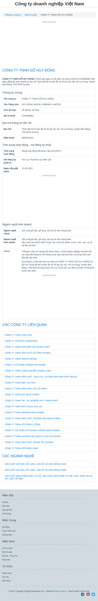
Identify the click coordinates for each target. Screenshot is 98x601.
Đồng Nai (6, 560)
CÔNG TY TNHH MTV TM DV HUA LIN (23, 406)
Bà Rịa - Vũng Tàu (9, 556)
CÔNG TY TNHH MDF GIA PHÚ (20, 382)
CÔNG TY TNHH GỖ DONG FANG (21, 448)
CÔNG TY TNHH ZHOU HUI (18, 335)
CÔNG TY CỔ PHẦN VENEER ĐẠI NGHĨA (25, 365)
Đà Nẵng (6, 527)
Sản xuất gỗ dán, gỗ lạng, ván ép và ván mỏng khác (36, 464)
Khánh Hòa (6, 573)
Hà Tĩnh (5, 577)
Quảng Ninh (7, 510)
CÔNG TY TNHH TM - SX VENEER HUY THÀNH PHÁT (31, 400)
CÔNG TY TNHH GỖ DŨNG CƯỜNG (23, 424)
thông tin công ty (60, 591)
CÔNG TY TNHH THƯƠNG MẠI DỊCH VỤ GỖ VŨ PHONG (33, 436)
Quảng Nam (7, 535)
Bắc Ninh (6, 506)
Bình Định (6, 581)
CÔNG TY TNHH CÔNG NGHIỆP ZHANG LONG (28, 371)
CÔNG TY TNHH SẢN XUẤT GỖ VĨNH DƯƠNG (27, 353)
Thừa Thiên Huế (9, 531)
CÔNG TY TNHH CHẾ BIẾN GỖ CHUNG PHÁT (27, 347)
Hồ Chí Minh (7, 548)
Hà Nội (5, 502)
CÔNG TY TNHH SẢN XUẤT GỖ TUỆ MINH (26, 388)
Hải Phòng (6, 514)
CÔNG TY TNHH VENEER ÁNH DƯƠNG (24, 412)
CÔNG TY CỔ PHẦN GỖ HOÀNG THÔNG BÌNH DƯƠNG (32, 430)
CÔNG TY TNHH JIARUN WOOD (21, 359)
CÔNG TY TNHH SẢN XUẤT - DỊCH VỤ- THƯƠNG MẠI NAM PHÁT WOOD (41, 376)
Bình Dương (7, 552)
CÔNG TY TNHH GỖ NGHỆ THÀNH (22, 394)
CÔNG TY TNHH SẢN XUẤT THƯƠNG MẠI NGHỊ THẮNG (33, 418)
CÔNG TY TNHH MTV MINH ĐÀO (21, 341)
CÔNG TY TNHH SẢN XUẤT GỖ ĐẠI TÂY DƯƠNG (29, 442)
